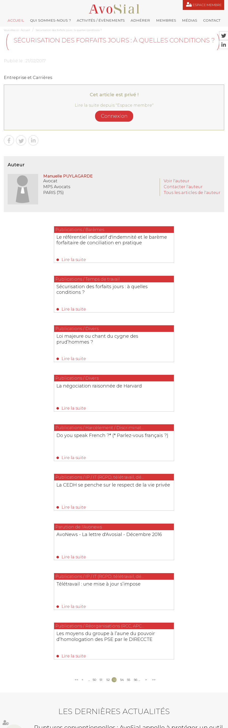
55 (128, 492)
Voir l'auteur (176, 181)
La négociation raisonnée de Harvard (168, 289)
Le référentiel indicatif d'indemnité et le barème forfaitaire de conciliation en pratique (56, 242)
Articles (113, 715)
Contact (211, 20)
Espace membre (207, 5)
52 (108, 492)
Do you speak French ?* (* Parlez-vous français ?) (54, 343)
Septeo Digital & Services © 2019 (26, 726)
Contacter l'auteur (183, 186)
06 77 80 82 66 (26, 638)
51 (101, 492)
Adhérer (140, 20)
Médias (189, 20)
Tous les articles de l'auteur (192, 192)
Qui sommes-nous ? (50, 20)
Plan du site (157, 704)
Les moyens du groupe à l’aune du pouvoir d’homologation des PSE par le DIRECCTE (113, 449)
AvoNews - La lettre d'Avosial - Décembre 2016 (50, 395)
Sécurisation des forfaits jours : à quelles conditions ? (69, 30)
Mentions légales (181, 704)
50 (94, 492)
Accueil (16, 20)
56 (135, 492)
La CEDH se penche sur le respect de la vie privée (168, 343)
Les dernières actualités (114, 524)
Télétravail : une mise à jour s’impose (168, 392)
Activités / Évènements (101, 20)
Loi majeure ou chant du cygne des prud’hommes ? (57, 291)
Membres (166, 20)
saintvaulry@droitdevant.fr (142, 675)
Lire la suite (33, 259)
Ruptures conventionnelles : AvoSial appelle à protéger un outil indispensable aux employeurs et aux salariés (128, 544)
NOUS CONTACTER (32, 670)
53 (114, 492)
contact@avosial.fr (134, 638)
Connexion (114, 116)
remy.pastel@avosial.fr (188, 630)
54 (122, 492)
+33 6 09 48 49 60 (197, 675)
